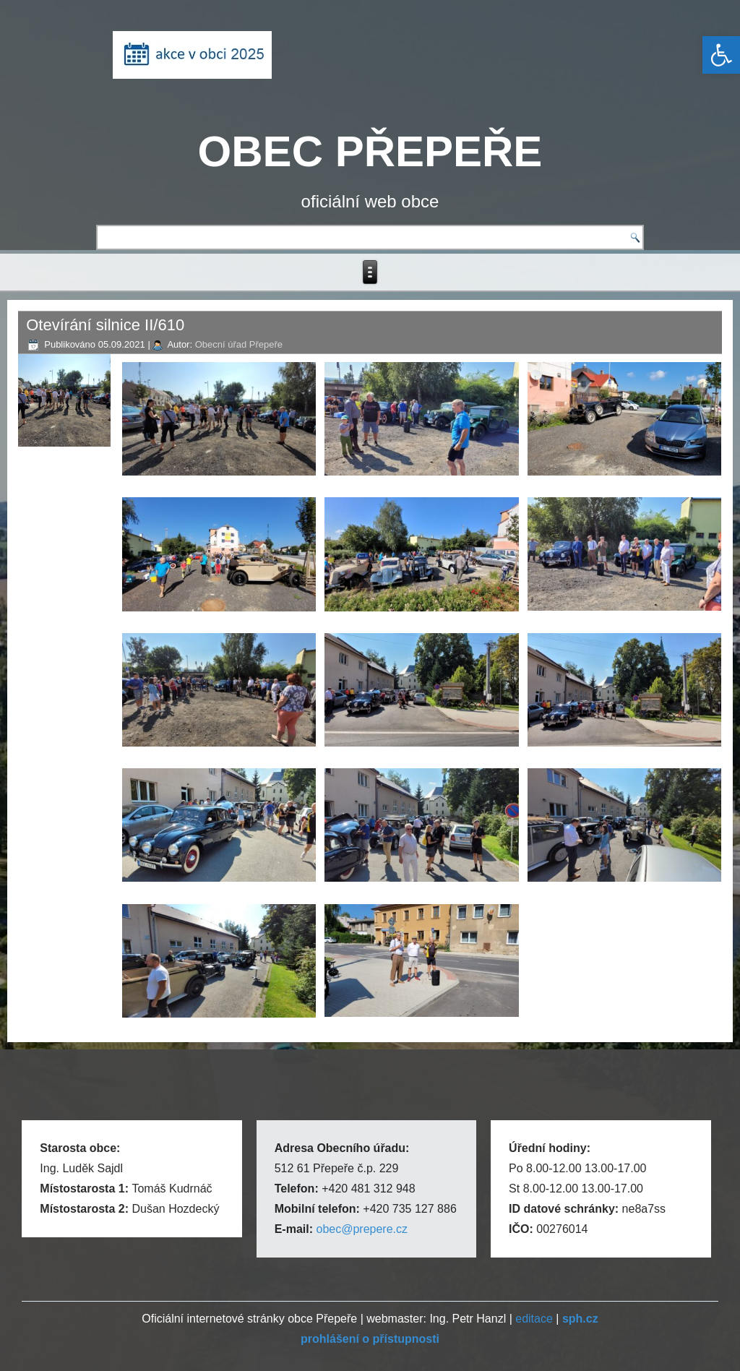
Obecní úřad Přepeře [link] (239, 344)
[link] (721, 55)
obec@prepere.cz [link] (362, 1229)
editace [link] (534, 1318)
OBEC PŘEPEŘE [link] (370, 151)
